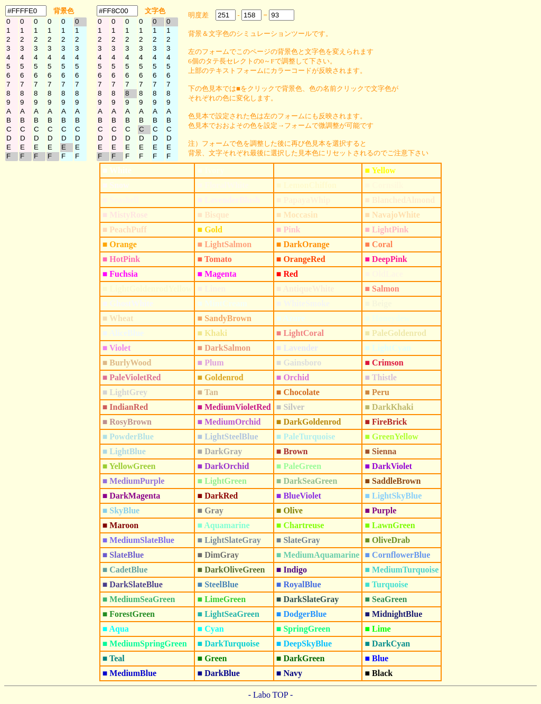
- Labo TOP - (270, 694)
